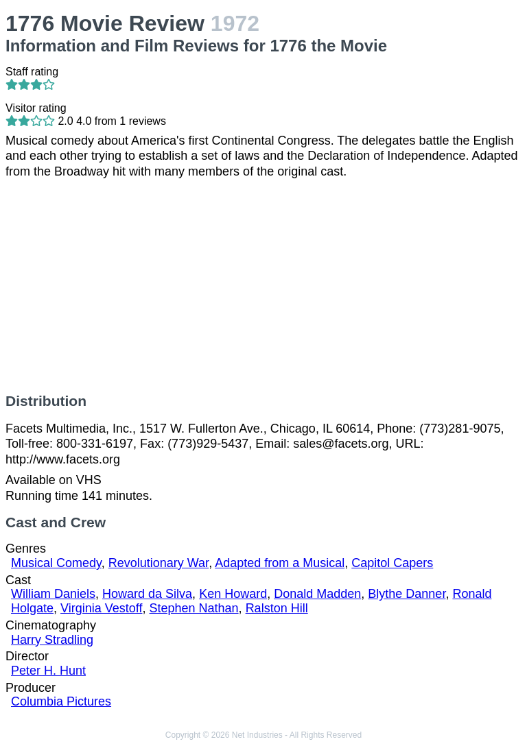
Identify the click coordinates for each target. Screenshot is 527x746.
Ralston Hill (277, 608)
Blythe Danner (406, 594)
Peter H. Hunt (48, 670)
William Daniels (53, 594)
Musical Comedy (56, 563)
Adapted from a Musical (279, 563)
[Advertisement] (263, 286)
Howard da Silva (147, 594)
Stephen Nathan (194, 608)
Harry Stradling (52, 640)
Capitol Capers (392, 563)
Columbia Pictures (61, 701)
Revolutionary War (158, 563)
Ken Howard (233, 594)
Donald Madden (317, 594)
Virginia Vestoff (101, 608)
